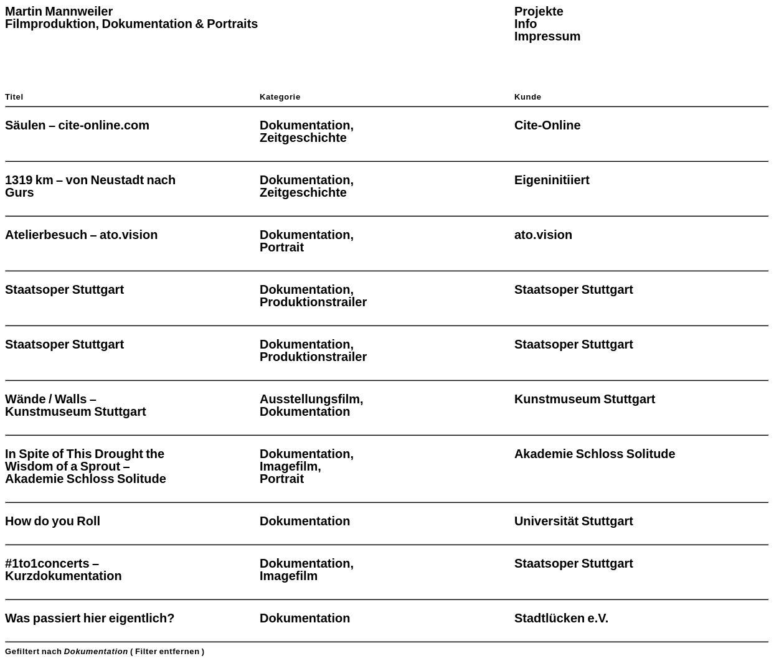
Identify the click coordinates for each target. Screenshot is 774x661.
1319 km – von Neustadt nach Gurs (90, 186)
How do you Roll (52, 521)
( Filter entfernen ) (167, 651)
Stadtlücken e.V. (561, 618)
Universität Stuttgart (573, 521)
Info (525, 23)
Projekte (539, 11)
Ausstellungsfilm (310, 399)
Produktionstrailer (313, 302)
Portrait (282, 247)
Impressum (547, 36)
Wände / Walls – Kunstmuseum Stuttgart (75, 405)
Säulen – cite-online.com (77, 125)
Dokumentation (305, 125)
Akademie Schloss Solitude (595, 454)
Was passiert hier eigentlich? (89, 618)
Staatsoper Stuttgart (64, 289)
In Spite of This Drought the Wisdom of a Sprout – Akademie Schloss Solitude (85, 466)
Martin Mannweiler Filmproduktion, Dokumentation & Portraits (131, 17)
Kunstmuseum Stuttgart (585, 399)
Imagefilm (289, 466)
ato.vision (543, 234)
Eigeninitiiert (552, 180)
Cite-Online (547, 125)
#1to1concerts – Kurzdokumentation (63, 569)
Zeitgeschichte (303, 137)
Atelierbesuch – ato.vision (81, 234)
